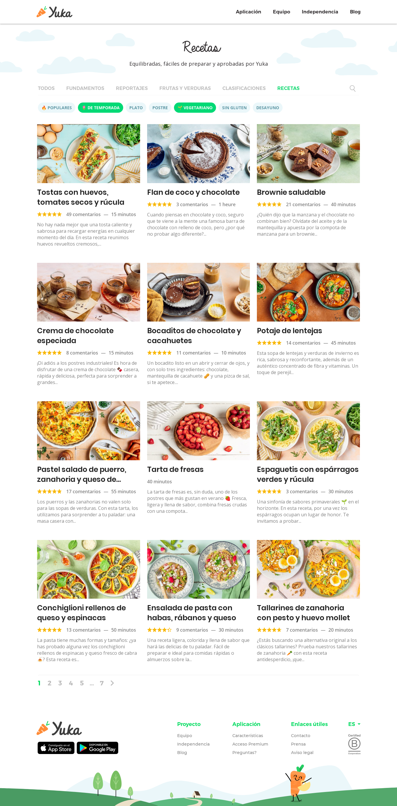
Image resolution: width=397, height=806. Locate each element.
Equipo (281, 12)
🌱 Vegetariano (195, 107)
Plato (136, 107)
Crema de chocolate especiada (75, 336)
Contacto (300, 735)
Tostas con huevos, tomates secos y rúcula (80, 197)
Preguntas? (244, 752)
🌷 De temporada (100, 107)
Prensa (298, 744)
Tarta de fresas (175, 469)
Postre (160, 107)
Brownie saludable (291, 192)
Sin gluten (234, 107)
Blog (355, 12)
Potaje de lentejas (289, 331)
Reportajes (132, 88)
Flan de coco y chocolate (193, 192)
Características (247, 735)
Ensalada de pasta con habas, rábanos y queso (191, 613)
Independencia (320, 12)
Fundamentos (85, 88)
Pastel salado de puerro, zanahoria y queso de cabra (81, 479)
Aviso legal (302, 752)
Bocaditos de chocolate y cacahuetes (194, 336)
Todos (46, 88)
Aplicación (248, 12)
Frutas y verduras (185, 88)
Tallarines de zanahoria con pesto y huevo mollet (303, 613)
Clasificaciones (244, 88)
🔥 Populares (56, 107)
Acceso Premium (250, 744)
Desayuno (267, 107)
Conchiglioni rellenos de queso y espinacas (81, 613)
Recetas (288, 88)
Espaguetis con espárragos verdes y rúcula (308, 474)
